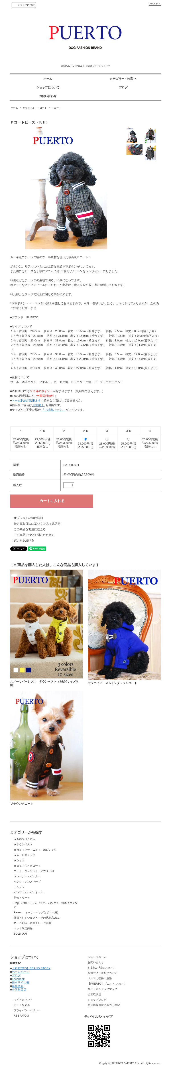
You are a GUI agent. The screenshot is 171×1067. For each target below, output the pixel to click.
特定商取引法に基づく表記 (104, 1005)
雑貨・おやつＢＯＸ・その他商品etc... (37, 917)
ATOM (25, 1015)
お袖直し (39, 405)
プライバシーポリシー (27, 1010)
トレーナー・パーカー (27, 876)
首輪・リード (22, 897)
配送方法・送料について (102, 973)
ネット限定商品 (23, 928)
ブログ (123, 87)
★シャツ (19, 860)
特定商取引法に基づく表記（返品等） (38, 523)
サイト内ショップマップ (102, 989)
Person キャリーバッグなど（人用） (37, 912)
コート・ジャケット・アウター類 (34, 871)
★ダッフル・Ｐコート (34, 107)
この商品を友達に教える (30, 529)
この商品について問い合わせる (34, 534)
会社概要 (17, 986)
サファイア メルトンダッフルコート (112, 683)
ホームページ (20, 971)
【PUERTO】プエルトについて (107, 983)
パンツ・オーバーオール (28, 892)
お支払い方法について (101, 967)
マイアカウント (23, 999)
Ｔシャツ (19, 887)
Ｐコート (56, 107)
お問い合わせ (48, 96)
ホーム (47, 78)
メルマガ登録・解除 (100, 978)
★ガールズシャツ (24, 855)
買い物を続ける (24, 540)
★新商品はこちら (24, 839)
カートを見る (22, 1005)
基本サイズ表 (20, 982)
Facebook (18, 979)
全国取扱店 (19, 989)
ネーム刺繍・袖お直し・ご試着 (32, 923)
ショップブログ (97, 999)
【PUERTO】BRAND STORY (31, 968)
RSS (16, 1015)
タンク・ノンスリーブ (27, 881)
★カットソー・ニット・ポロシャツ (35, 849)
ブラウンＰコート (21, 803)
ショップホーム (97, 957)
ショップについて (47, 87)
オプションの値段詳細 (28, 518)
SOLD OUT (20, 933)
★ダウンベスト (23, 844)
